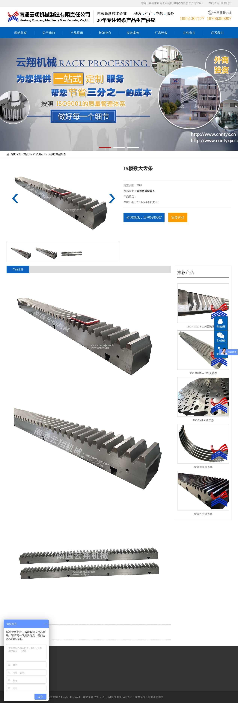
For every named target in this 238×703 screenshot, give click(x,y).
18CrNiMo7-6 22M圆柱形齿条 (203, 326)
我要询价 (178, 217)
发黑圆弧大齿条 (203, 467)
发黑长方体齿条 (203, 514)
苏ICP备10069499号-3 (119, 697)
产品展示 (76, 32)
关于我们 (48, 32)
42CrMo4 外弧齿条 (203, 420)
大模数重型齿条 (57, 154)
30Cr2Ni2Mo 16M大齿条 (203, 373)
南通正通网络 (156, 697)
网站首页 (20, 32)
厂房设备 (161, 32)
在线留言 (214, 3)
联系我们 (226, 3)
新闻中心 (105, 32)
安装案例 (133, 32)
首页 (26, 154)
